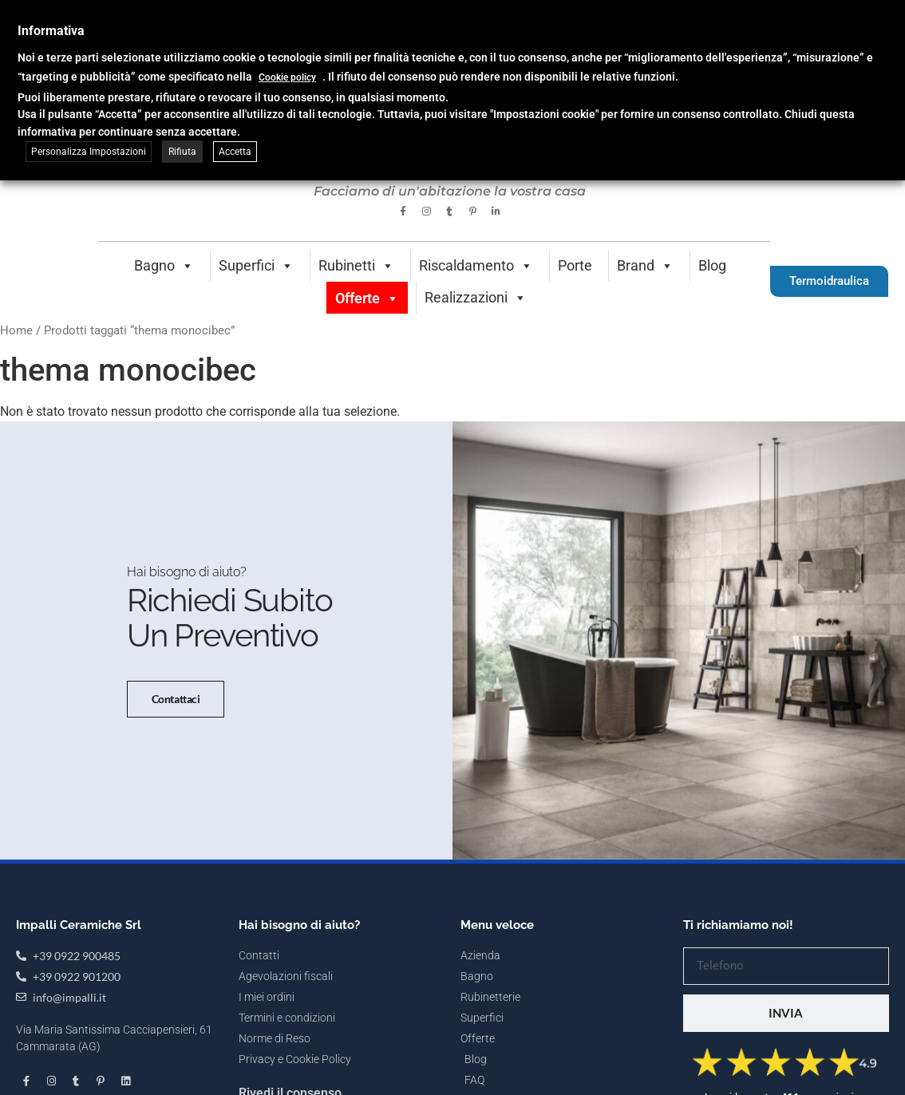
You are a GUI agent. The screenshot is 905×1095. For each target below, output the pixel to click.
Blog (712, 265)
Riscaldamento (476, 265)
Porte (575, 265)
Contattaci (176, 699)
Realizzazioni (476, 297)
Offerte (367, 298)
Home (16, 330)
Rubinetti (356, 265)
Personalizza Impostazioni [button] (88, 151)
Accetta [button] (235, 151)
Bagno (164, 265)
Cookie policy (287, 77)
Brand (645, 265)
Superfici (256, 265)
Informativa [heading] (51, 30)
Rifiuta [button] (182, 151)
